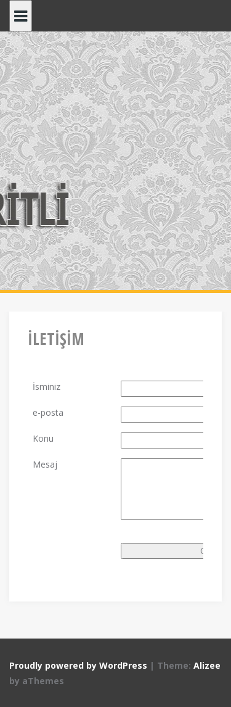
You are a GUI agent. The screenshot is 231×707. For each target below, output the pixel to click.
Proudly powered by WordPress (78, 665)
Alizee (207, 665)
